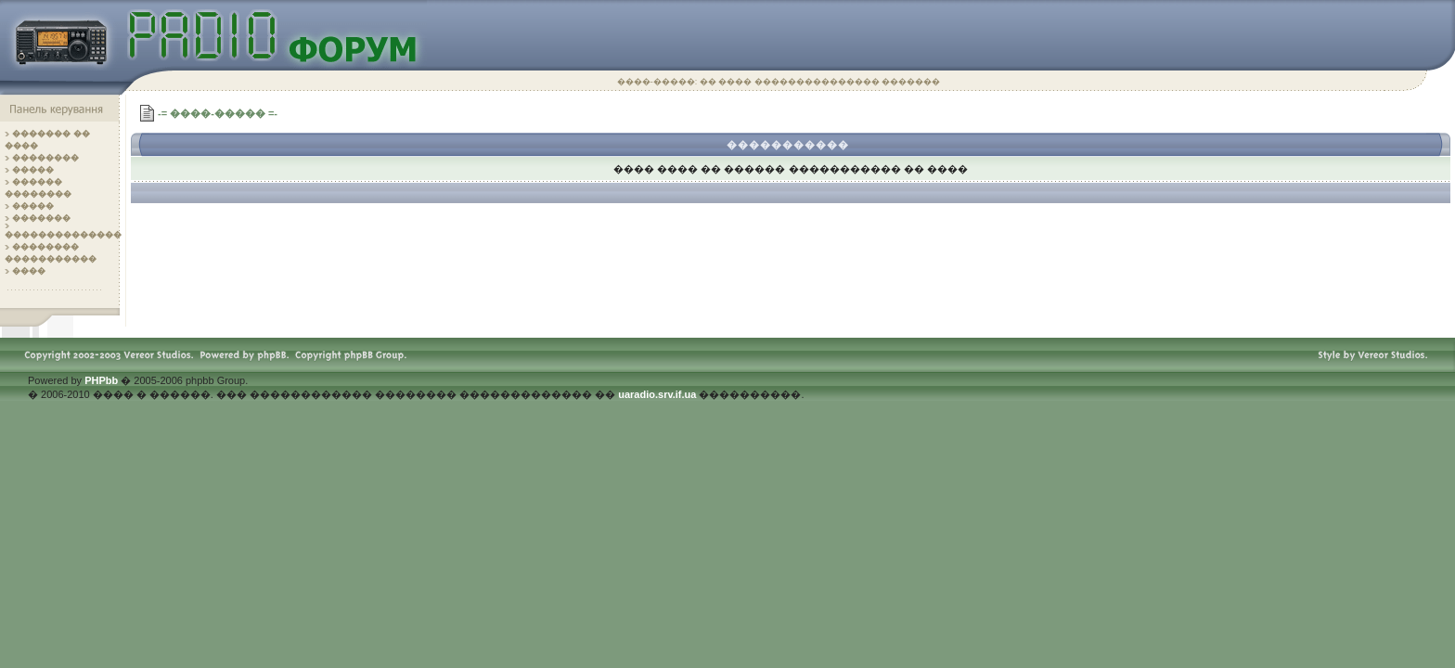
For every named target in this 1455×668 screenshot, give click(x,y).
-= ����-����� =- (217, 113)
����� (33, 169)
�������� (45, 157)
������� (41, 218)
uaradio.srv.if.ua (657, 394)
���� (28, 271)
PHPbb (101, 380)
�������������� (63, 234)
